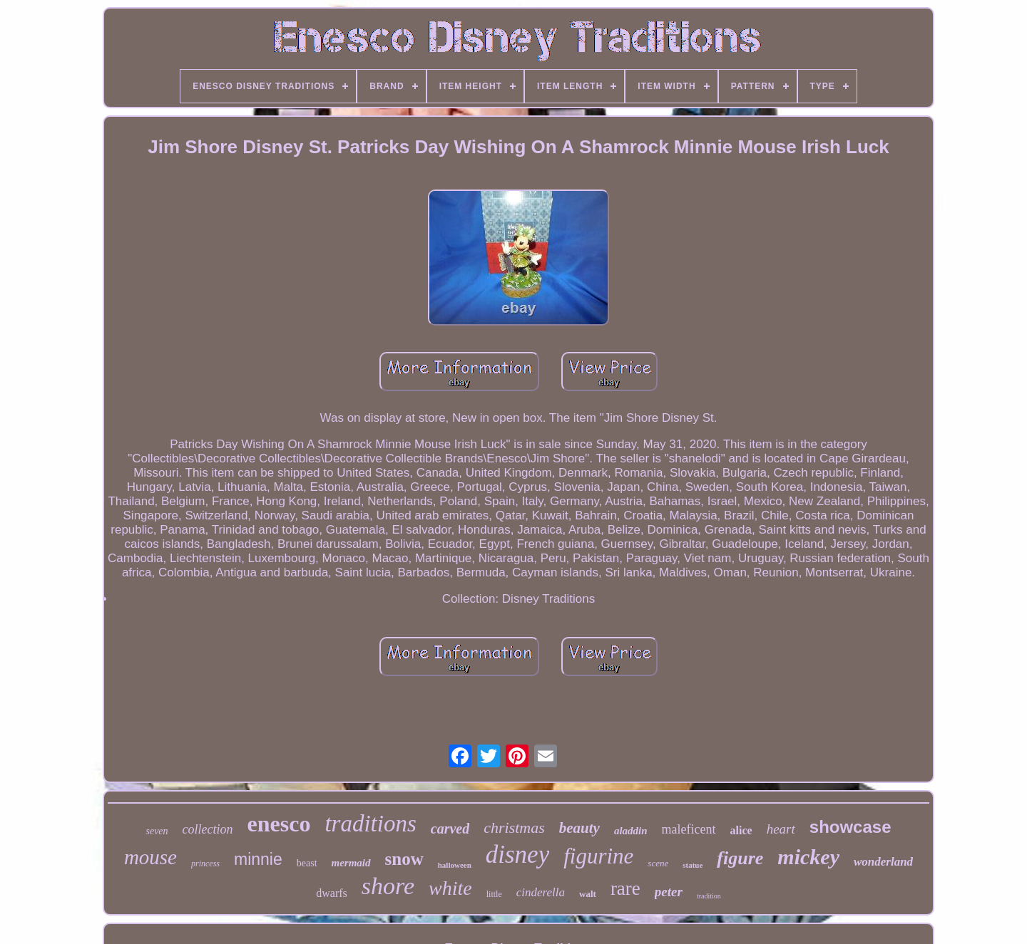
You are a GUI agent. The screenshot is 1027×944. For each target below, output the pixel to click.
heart (781, 828)
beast (307, 863)
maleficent (689, 829)
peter (669, 891)
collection (208, 829)
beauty (579, 827)
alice (741, 830)
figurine (598, 856)
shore (388, 886)
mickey (808, 856)
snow (404, 858)
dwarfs (331, 893)
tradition (709, 896)
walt (587, 893)
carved (450, 828)
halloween (454, 865)
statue (692, 865)
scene (658, 863)
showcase (850, 826)
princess (205, 863)
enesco (279, 823)
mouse (150, 857)
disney (517, 854)
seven (156, 831)
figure (740, 858)
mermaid (351, 862)
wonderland (883, 861)
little (494, 894)
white (450, 888)
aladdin (631, 830)
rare (625, 888)
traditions (370, 823)
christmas (514, 827)
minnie (258, 859)
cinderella (540, 892)
